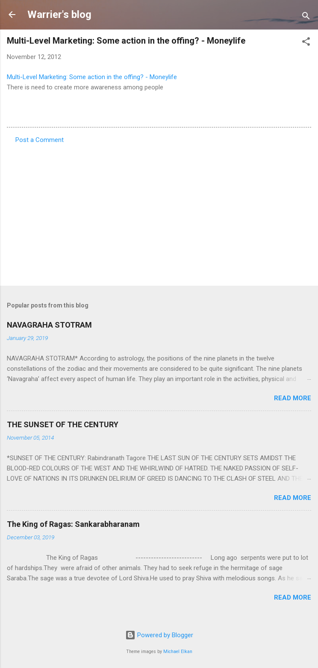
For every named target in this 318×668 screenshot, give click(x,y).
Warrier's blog (59, 15)
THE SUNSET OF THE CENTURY (62, 424)
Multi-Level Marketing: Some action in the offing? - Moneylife (92, 77)
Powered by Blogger (159, 635)
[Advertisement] (159, 212)
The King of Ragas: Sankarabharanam (73, 524)
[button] (306, 43)
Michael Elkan (177, 651)
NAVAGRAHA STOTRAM (49, 324)
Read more (292, 398)
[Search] (306, 17)
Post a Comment (39, 140)
